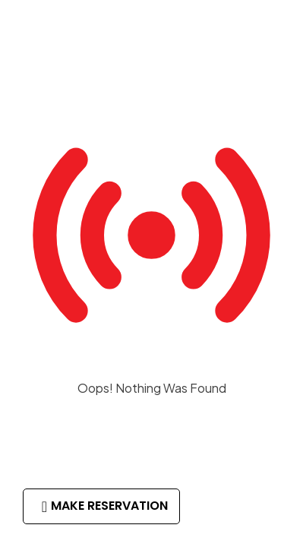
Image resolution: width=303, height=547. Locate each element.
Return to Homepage (152, 434)
